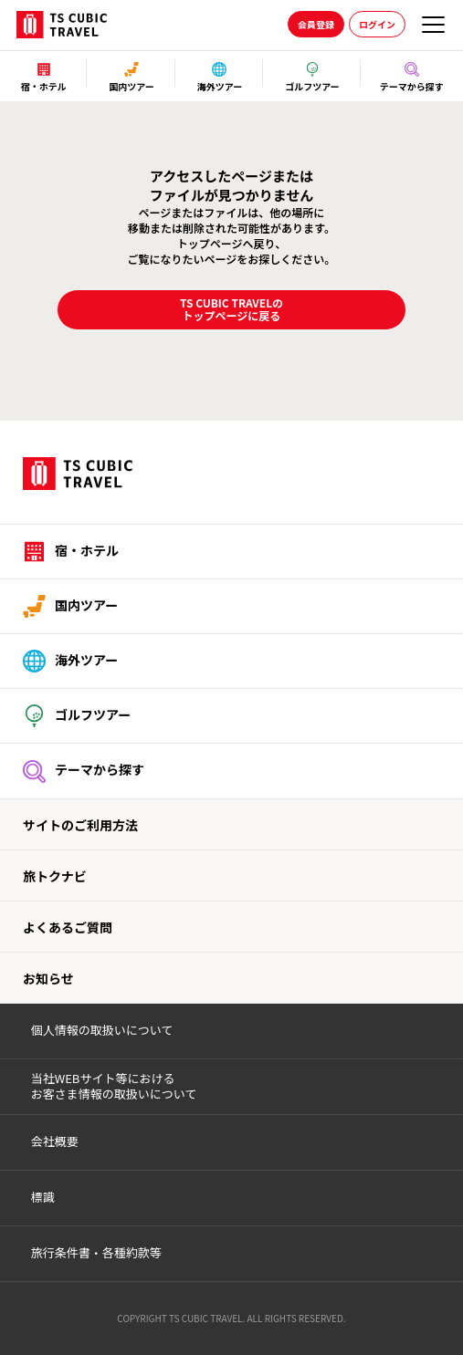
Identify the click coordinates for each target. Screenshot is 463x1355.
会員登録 (316, 24)
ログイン (377, 24)
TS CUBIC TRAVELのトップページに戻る (231, 309)
